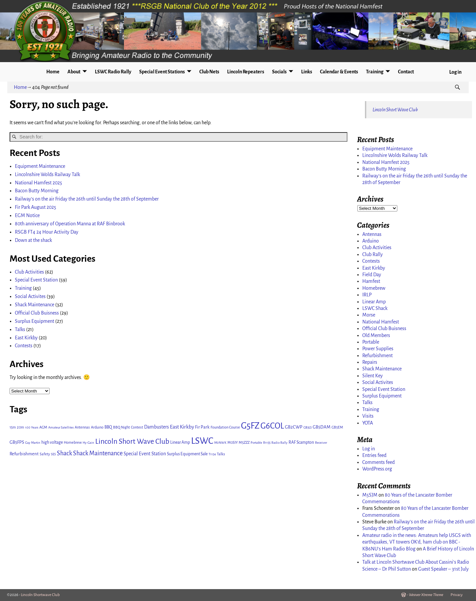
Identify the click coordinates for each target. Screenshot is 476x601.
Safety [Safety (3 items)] (45, 454)
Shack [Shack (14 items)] (64, 453)
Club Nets (209, 71)
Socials (279, 71)
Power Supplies (377, 348)
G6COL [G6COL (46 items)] (272, 426)
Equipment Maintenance (40, 166)
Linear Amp (374, 301)
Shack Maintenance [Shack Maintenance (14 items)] (98, 453)
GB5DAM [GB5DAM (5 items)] (322, 427)
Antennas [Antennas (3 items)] (82, 427)
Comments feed (378, 462)
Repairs (369, 362)
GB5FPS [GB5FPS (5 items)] (17, 442)
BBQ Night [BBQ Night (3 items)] (121, 427)
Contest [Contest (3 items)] (137, 427)
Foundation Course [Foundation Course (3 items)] (225, 427)
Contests (23, 345)
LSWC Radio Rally (113, 71)
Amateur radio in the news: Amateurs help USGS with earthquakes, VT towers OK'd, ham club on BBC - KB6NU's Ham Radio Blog (416, 542)
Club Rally (372, 254)
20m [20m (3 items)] (20, 427)
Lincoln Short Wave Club (395, 109)
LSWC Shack (374, 308)
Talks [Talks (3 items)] (221, 454)
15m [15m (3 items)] (13, 427)
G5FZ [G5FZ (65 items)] (250, 426)
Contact (406, 71)
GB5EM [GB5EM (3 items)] (337, 427)
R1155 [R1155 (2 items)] (266, 442)
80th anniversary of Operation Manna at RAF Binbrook (70, 223)
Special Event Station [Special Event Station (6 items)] (145, 453)
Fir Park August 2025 (35, 207)
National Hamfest (380, 321)
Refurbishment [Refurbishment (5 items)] (24, 453)
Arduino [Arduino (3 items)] (97, 427)
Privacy (457, 595)
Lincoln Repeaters (245, 71)
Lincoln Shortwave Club (40, 595)
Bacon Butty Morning (37, 190)
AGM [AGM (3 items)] (43, 427)
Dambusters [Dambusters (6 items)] (156, 427)
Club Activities (29, 272)
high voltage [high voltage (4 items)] (52, 442)
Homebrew (373, 288)
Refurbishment (377, 355)
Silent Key (372, 375)
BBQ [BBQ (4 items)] (108, 427)
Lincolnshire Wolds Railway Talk (47, 174)
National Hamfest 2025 (38, 182)
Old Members (376, 335)
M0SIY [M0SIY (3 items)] (232, 442)
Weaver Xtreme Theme (426, 595)
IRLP (367, 294)
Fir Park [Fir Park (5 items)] (202, 427)
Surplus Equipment (34, 321)
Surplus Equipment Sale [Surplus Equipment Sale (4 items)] (187, 454)
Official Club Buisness (37, 313)
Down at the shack (33, 240)
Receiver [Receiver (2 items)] (321, 442)
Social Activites (30, 296)
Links (306, 71)
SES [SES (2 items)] (53, 454)
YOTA (367, 423)
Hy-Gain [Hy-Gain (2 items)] (88, 442)
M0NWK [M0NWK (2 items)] (220, 442)
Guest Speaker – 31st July (443, 569)
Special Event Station (36, 279)
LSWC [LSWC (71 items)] (202, 441)
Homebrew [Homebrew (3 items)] (73, 442)
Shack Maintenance (34, 304)
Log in (455, 72)
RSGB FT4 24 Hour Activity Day (46, 232)
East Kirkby (26, 337)
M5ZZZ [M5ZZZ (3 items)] (244, 442)
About (73, 71)
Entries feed (374, 455)
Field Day (371, 274)
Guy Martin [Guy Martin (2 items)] (32, 442)
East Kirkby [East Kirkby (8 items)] (182, 427)
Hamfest (371, 281)
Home (53, 71)
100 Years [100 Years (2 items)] (31, 427)
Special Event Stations (162, 71)
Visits (368, 416)
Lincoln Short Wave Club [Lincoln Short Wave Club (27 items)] (132, 441)
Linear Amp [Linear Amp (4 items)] (180, 442)
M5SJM (369, 495)
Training (374, 71)
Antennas (371, 234)
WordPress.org (377, 468)
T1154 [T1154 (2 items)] (212, 454)
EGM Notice (27, 215)
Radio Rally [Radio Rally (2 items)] (279, 442)
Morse (368, 315)
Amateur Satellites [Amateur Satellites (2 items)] (61, 427)
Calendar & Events (339, 71)
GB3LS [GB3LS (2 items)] (307, 427)
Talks (20, 329)
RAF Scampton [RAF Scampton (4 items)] (301, 442)
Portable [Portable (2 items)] (256, 442)
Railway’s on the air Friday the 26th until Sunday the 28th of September (87, 199)
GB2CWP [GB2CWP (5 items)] (293, 427)
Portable (370, 342)
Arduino (370, 241)
